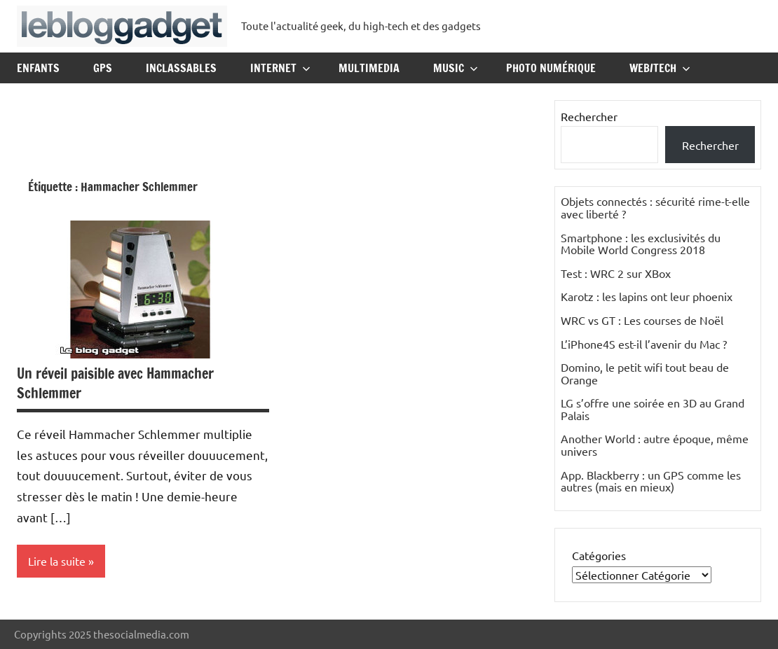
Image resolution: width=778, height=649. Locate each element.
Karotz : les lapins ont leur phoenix (646, 296)
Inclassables (181, 68)
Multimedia (369, 68)
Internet (280, 68)
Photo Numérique (551, 68)
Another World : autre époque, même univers (655, 444)
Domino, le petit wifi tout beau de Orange (645, 373)
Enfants (38, 68)
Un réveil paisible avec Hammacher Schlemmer (115, 383)
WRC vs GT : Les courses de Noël (642, 320)
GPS (102, 68)
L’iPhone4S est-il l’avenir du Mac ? (644, 344)
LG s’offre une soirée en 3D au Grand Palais (652, 409)
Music (455, 68)
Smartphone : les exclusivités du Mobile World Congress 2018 (641, 243)
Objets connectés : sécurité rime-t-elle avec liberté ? (655, 207)
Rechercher (589, 116)
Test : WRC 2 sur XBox (616, 273)
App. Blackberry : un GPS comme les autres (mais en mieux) (651, 481)
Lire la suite (57, 561)
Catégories (599, 555)
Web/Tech (659, 68)
